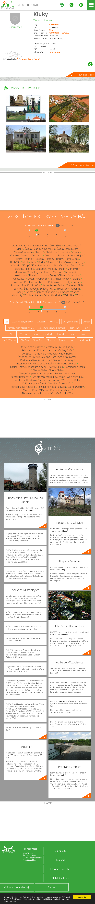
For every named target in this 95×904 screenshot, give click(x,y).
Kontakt (51, 887)
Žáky (46, 295)
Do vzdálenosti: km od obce (38, 225)
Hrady (85, 328)
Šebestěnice (49, 285)
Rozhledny (74, 328)
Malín (62, 268)
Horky (59, 258)
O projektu (60, 850)
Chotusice (64, 252)
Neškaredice (72, 272)
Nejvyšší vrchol (9, 340)
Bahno (27, 245)
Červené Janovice (23, 252)
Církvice (25, 255)
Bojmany (38, 245)
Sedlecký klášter (67, 357)
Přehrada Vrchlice (66, 363)
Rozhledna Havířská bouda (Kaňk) (36, 363)
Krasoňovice (65, 262)
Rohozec (15, 285)
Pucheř (37, 59)
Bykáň (77, 245)
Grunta (71, 255)
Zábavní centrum (66, 340)
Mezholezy (32, 272)
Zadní (38, 295)
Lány (80, 265)
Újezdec (39, 292)
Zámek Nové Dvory (62, 360)
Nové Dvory (50, 275)
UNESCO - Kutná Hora (34, 353)
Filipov (61, 255)
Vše (6, 321)
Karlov (41, 262)
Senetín (71, 285)
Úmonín (50, 292)
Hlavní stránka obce (85, 74)
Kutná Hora (38, 265)
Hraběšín (15, 262)
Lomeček (41, 268)
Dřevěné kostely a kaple (42, 334)
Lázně (82, 334)
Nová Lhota (22, 59)
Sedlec (61, 285)
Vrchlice (28, 295)
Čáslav (51, 30)
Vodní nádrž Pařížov (62, 393)
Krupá (26, 265)
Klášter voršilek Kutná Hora (35, 360)
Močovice (58, 272)
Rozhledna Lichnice (60, 390)
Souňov (18, 288)
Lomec (30, 268)
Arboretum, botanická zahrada (51, 328)
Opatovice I (19, 278)
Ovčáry (31, 278)
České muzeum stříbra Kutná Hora (36, 357)
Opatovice (73, 275)
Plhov (66, 278)
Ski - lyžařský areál (70, 321)
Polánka (75, 278)
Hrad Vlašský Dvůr (62, 350)
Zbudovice (56, 295)
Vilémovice (63, 292)
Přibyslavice (54, 282)
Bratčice (49, 245)
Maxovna (20, 272)
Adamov (17, 245)
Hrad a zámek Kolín (60, 383)
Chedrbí (39, 252)
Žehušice (69, 295)
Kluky (40, 13)
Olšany (30, 59)
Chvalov (14, 255)
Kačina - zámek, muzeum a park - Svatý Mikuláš (36, 367)
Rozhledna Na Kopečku (23, 386)
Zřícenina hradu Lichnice (35, 393)
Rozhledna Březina (49, 380)
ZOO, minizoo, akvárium (22, 321)
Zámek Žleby (39, 370)
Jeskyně (72, 334)
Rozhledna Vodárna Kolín (52, 386)
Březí (58, 245)
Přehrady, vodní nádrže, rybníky (20, 328)
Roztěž (25, 285)
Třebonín (75, 288)
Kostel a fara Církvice (32, 347)
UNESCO (54, 321)
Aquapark (41, 321)
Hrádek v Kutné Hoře (60, 353)
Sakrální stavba (85, 340)
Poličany (17, 282)
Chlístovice (51, 252)
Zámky (12, 334)
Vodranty (17, 295)
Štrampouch (31, 288)
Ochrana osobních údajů (17, 887)
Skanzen (86, 321)
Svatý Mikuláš (47, 288)
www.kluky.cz (54, 52)
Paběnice (42, 278)
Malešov (52, 268)
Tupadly (18, 292)
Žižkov (79, 295)
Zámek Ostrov (76, 386)
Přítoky (67, 282)
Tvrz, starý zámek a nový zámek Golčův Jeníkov (57, 376)
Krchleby (78, 262)
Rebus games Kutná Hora (36, 350)
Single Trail (38, 340)
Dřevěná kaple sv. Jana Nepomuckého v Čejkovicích (47, 373)
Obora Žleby (56, 370)
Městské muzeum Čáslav (59, 347)
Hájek (80, 255)
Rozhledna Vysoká (75, 367)
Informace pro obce (60, 869)
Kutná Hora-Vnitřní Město (61, 265)
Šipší (80, 285)
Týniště (29, 292)
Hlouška (28, 258)
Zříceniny (24, 334)
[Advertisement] (47, 192)
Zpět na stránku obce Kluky (82, 165)
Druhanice (50, 255)
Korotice (51, 262)
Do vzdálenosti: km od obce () (35, 302)
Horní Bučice (72, 258)
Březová (67, 245)
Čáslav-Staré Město (67, 248)
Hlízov (18, 258)
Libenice (19, 268)
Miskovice (46, 272)
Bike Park (25, 340)
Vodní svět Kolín (71, 380)
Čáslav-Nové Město (44, 248)
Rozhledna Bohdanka (25, 380)
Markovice (73, 268)
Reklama (60, 859)
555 (50, 46)
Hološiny (39, 258)
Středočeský (54, 24)
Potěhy (28, 282)
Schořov (35, 285)
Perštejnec (55, 278)
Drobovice (36, 255)
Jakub (25, 262)
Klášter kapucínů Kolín (34, 383)
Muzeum (51, 340)
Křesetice (16, 265)
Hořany (50, 258)
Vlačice (75, 292)
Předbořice (40, 282)
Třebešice (62, 288)
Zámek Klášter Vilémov (35, 390)
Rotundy (61, 334)
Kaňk (33, 262)
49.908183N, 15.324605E (59, 33)
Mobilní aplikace (60, 878)
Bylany (19, 248)
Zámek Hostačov (20, 376)
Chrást (76, 252)
